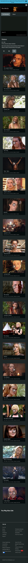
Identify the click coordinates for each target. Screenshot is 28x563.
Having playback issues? (21, 34)
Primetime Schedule (19, 529)
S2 (9, 51)
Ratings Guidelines (6, 547)
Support (4, 536)
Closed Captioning (6, 542)
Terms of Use (18, 552)
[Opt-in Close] (26, 1)
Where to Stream (18, 530)
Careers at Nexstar (19, 547)
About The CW (18, 542)
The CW (2, 5)
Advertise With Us (6, 549)
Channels (4, 534)
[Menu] (26, 5)
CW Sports (4, 532)
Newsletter (17, 532)
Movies (3, 530)
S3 (14, 51)
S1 (4, 51)
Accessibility (4, 544)
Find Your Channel (19, 534)
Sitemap (17, 548)
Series (3, 529)
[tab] (5, 14)
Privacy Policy (17, 1)
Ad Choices (4, 545)
